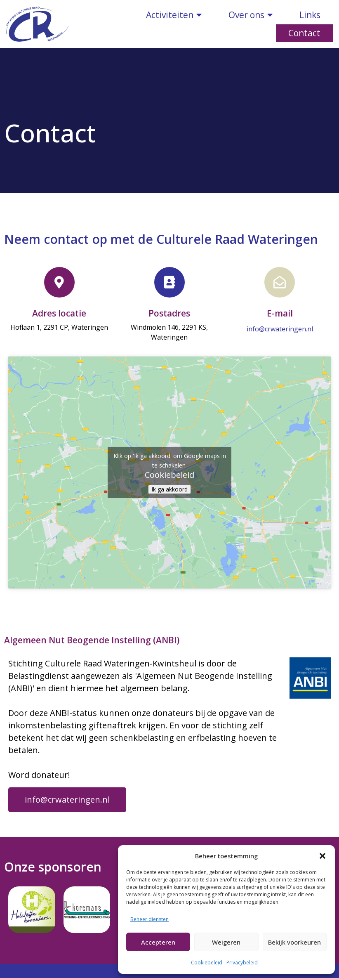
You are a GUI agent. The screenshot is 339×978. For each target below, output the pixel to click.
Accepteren (158, 942)
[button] (322, 856)
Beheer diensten (149, 919)
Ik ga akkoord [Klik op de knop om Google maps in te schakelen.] (169, 489)
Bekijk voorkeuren (294, 942)
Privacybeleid (242, 962)
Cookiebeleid (206, 962)
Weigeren (226, 942)
